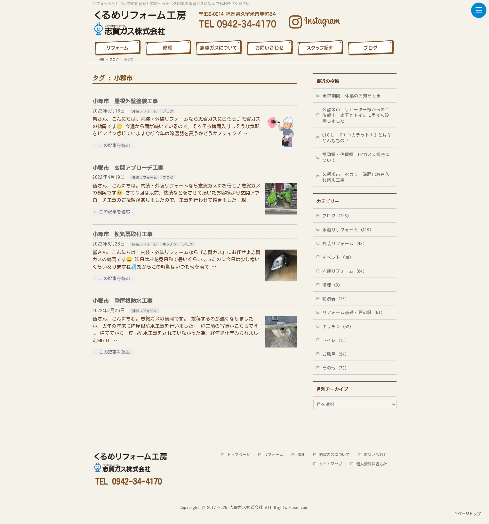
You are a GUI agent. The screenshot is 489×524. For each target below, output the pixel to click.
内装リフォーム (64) (343, 271)
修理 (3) (331, 285)
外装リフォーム (144, 111)
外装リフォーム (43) (343, 243)
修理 (301, 454)
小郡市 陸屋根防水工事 (122, 301)
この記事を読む (114, 145)
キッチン (170, 244)
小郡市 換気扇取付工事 (122, 234)
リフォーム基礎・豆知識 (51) (352, 312)
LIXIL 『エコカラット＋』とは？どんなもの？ (357, 138)
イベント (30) (336, 257)
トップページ (238, 454)
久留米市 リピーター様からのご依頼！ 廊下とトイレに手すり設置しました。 (355, 115)
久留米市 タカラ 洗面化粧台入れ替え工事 (355, 177)
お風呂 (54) (334, 354)
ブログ (168, 111)
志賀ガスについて (334, 454)
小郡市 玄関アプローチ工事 (127, 168)
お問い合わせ (375, 454)
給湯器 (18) (334, 298)
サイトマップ (330, 464)
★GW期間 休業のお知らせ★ (351, 96)
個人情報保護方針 (371, 464)
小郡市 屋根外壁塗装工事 (125, 101)
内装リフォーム (144, 244)
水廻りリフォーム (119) (347, 230)
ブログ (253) (335, 215)
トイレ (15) (334, 340)
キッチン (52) (336, 326)
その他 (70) (334, 368)
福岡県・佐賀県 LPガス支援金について (356, 157)
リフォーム (273, 454)
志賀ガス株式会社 (246, 507)
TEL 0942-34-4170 (128, 481)
